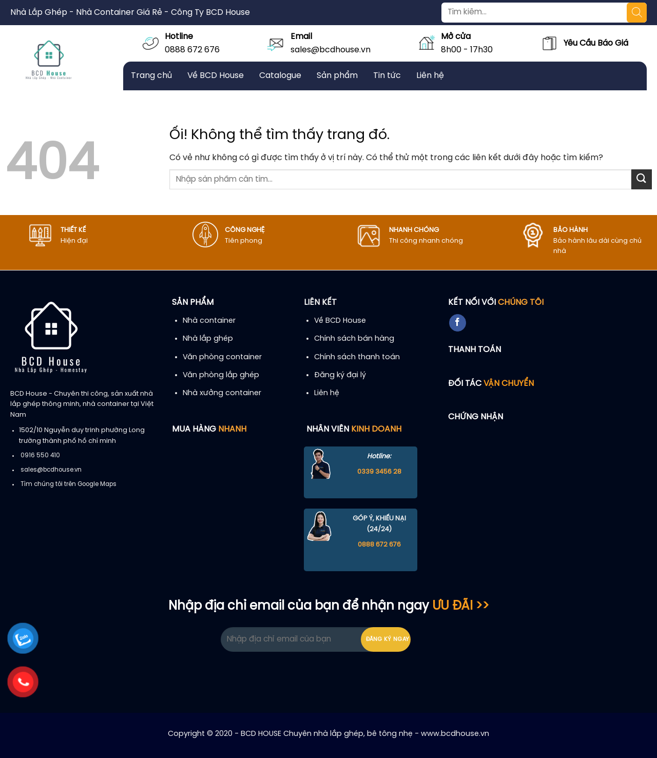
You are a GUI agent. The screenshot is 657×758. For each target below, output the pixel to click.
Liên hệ (430, 75)
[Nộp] (641, 179)
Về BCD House (215, 75)
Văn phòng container (222, 357)
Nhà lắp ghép (208, 339)
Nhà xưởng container (222, 393)
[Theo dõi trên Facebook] (457, 323)
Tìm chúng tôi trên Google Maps (69, 484)
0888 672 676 (192, 50)
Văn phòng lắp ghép (221, 375)
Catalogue (280, 75)
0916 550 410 (40, 456)
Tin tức (387, 75)
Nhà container (209, 321)
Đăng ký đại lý (340, 375)
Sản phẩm (337, 75)
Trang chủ (151, 75)
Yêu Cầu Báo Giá (596, 43)
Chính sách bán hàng (354, 339)
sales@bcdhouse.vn (331, 50)
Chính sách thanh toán (357, 357)
